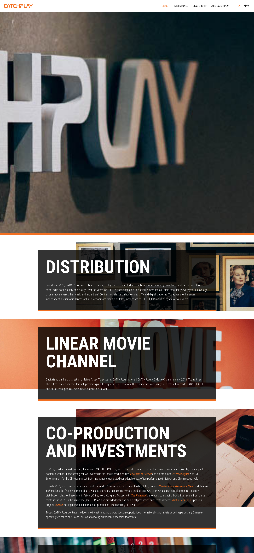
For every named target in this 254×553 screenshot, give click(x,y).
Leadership (200, 5)
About (166, 5)
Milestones (181, 5)
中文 (246, 5)
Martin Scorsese (181, 500)
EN (238, 5)
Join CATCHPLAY (220, 5)
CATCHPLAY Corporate (18, 6)
